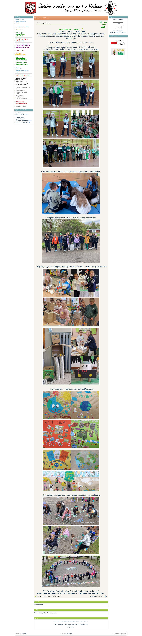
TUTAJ (124, 32)
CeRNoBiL (24, 633)
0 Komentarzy (93, 596)
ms (44, 596)
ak (29, 122)
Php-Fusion (69, 633)
